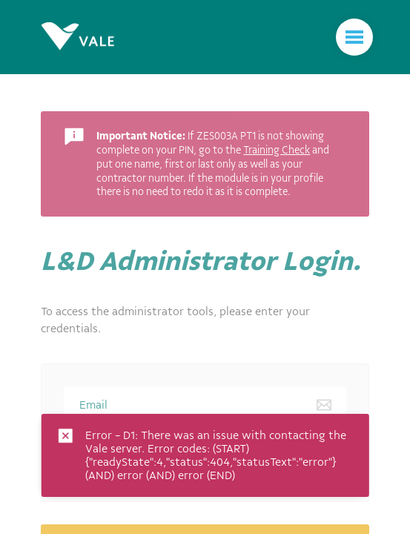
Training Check (276, 150)
